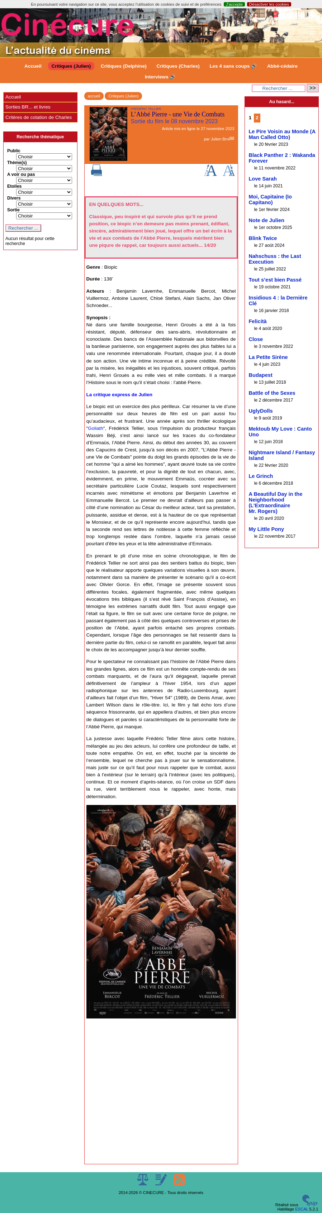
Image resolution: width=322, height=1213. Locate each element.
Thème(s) (17, 162)
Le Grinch (260, 476)
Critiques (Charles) (177, 66)
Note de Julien (266, 220)
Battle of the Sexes (271, 393)
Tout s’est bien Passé (275, 280)
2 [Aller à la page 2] (257, 117)
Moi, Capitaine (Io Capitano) (270, 199)
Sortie (13, 209)
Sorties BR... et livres (27, 107)
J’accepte (234, 4)
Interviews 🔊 (160, 77)
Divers (14, 198)
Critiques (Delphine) (124, 66)
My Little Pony (266, 529)
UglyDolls (260, 411)
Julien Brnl (220, 139)
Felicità (257, 321)
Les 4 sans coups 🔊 (233, 66)
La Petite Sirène (268, 357)
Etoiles (14, 186)
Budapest (260, 375)
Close (255, 339)
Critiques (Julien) (71, 66)
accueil (94, 96)
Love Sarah (262, 179)
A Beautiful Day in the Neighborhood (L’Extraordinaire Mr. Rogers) (275, 502)
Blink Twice (262, 238)
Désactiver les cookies (269, 4)
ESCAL (301, 1209)
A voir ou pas (21, 174)
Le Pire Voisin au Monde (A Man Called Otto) (281, 134)
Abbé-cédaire (282, 66)
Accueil (33, 66)
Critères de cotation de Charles (38, 117)
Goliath (95, 428)
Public (13, 150)
